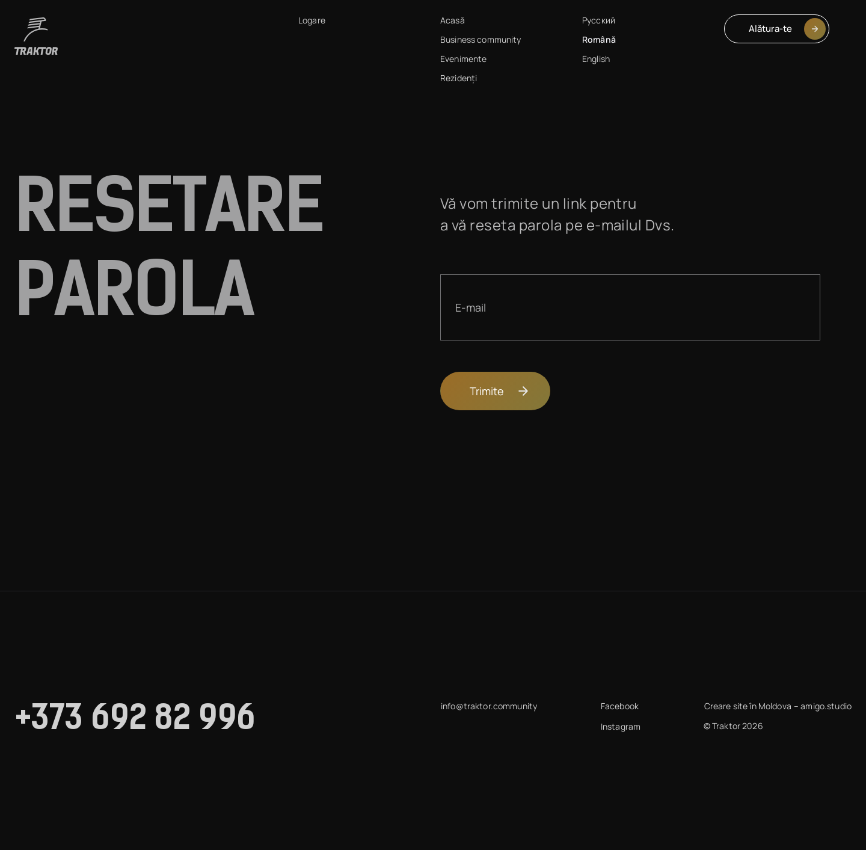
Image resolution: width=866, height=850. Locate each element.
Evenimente (463, 58)
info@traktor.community (489, 706)
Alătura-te (787, 29)
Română (599, 39)
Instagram (620, 726)
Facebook (620, 706)
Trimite (500, 391)
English (596, 58)
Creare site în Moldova (747, 706)
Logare (311, 20)
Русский (598, 20)
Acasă (452, 20)
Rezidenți (458, 78)
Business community (480, 39)
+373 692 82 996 (135, 721)
